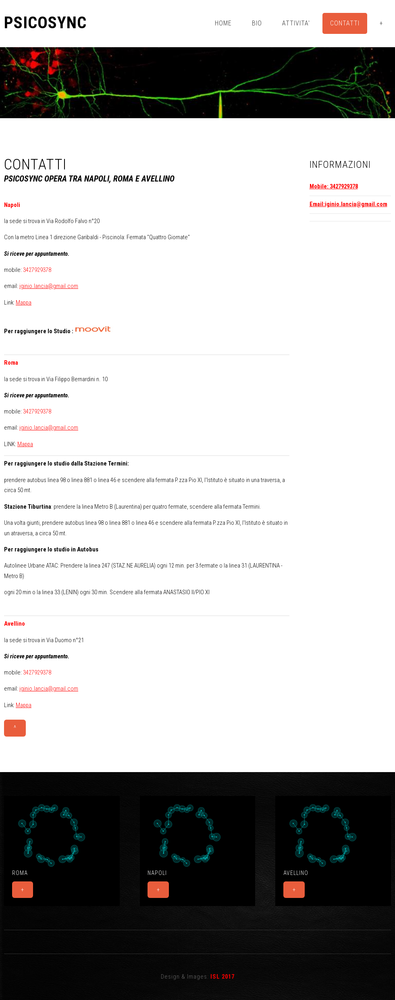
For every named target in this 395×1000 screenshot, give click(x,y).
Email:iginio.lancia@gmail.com (348, 204)
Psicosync (45, 23)
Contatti (345, 23)
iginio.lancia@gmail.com (48, 286)
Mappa (23, 302)
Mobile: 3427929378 (334, 186)
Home (223, 23)
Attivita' (296, 23)
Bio (257, 23)
